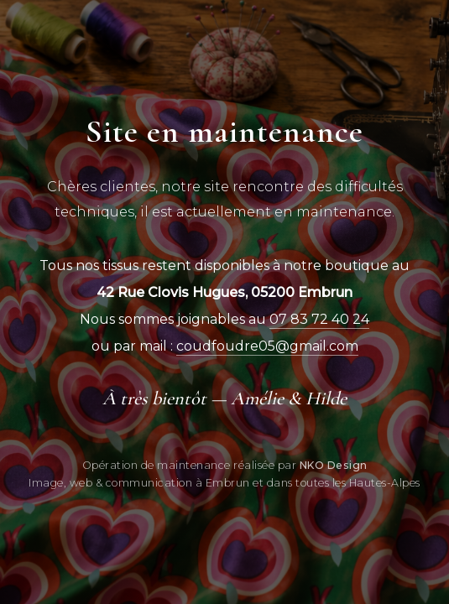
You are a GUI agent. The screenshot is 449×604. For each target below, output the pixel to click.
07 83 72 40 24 (319, 319)
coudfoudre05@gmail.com (267, 346)
